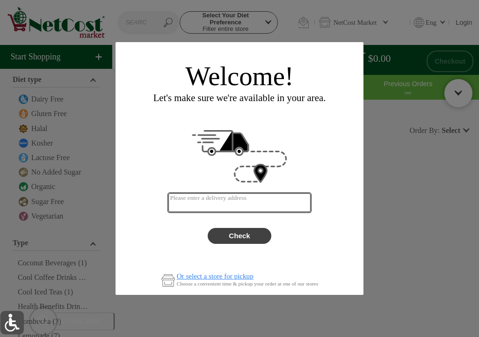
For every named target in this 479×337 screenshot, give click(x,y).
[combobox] (239, 202)
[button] (12, 323)
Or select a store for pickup (215, 276)
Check (239, 236)
